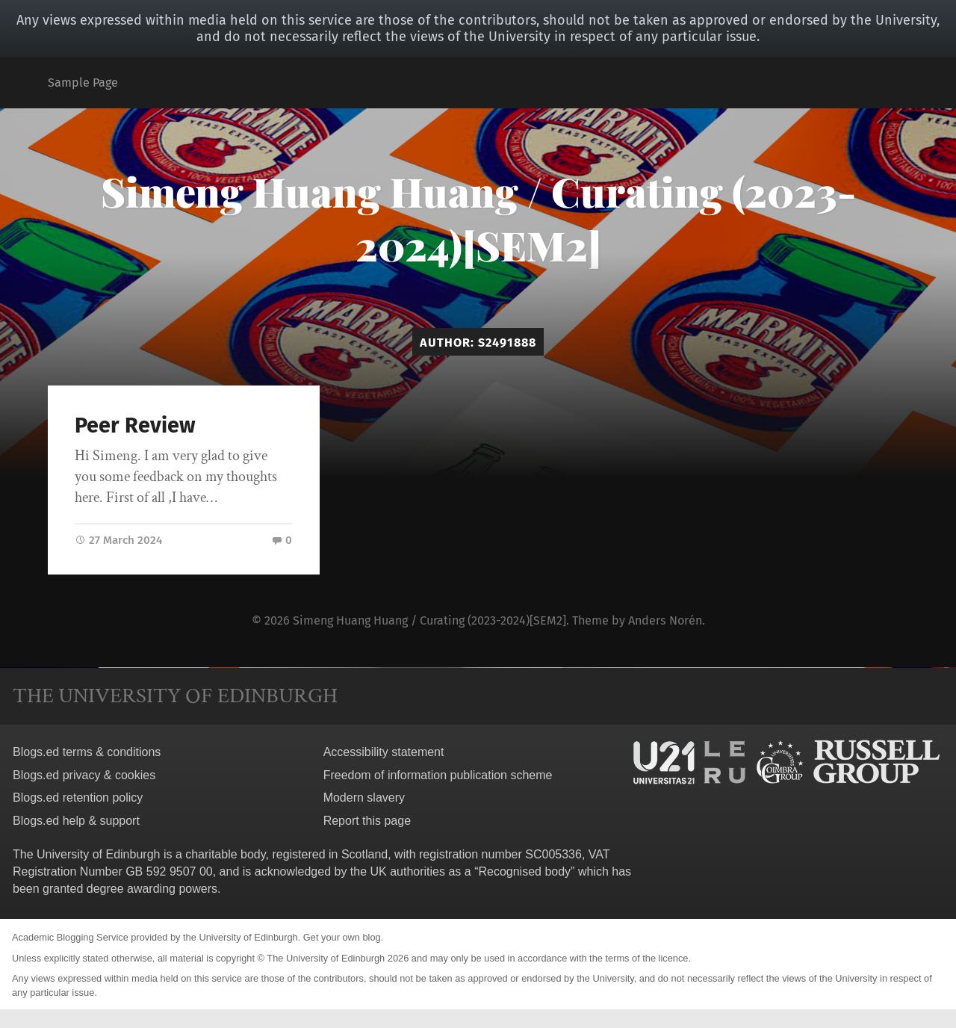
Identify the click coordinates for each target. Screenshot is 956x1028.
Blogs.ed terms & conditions (87, 752)
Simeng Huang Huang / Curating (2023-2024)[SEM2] (478, 218)
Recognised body (524, 871)
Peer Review (135, 425)
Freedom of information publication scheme (438, 775)
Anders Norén (665, 620)
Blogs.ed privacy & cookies (84, 775)
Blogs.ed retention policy (78, 797)
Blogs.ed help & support (76, 820)
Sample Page (83, 82)
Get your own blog (342, 937)
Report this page (367, 820)
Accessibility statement (383, 752)
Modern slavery (364, 797)
